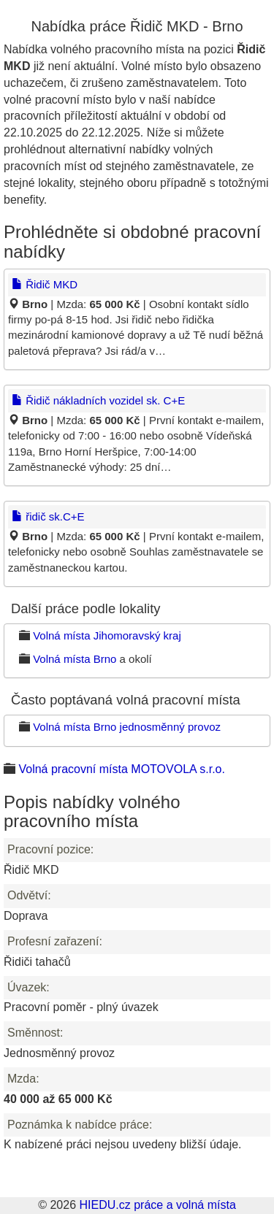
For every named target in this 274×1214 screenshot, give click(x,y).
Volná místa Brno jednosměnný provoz (127, 727)
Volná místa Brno (74, 659)
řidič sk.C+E (48, 516)
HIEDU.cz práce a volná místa (157, 1205)
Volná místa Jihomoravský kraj (107, 635)
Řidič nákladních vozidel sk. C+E (98, 400)
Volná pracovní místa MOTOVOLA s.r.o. (121, 769)
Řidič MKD (44, 284)
